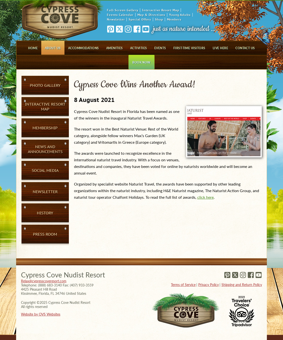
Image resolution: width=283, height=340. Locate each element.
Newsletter (116, 19)
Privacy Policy (208, 285)
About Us (53, 48)
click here (205, 197)
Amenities (114, 48)
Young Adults (180, 15)
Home (33, 48)
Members (174, 19)
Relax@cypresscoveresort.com (43, 281)
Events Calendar (120, 15)
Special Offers (140, 19)
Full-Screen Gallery (122, 10)
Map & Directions (151, 15)
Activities (138, 48)
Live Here (220, 48)
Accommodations (83, 48)
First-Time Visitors (189, 48)
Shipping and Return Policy (241, 285)
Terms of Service (183, 285)
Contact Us (245, 48)
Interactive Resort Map (160, 10)
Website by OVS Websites (40, 314)
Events (160, 48)
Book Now (141, 62)
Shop (159, 19)
